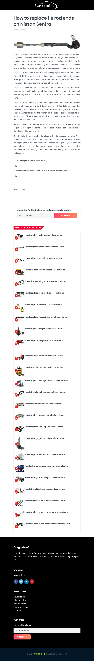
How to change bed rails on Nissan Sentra (43, 258)
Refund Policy (20, 603)
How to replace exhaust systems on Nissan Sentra (47, 512)
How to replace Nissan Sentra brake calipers (44, 415)
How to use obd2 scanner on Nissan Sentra (44, 367)
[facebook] (16, 581)
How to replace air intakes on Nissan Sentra (44, 235)
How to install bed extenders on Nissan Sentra (45, 489)
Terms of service (21, 607)
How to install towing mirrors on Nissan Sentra (45, 281)
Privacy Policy (20, 600)
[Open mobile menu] (15, 5)
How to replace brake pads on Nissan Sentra (44, 292)
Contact (17, 610)
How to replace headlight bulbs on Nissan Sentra (46, 380)
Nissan (16, 30)
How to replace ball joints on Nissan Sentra (43, 328)
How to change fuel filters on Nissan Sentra (44, 355)
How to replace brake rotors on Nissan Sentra (45, 454)
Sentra (23, 30)
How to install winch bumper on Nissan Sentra (45, 392)
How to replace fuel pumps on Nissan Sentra (44, 340)
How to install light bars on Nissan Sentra (43, 403)
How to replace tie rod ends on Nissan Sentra (44, 246)
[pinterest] (32, 581)
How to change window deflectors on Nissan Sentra (47, 523)
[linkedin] (26, 581)
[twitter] (21, 581)
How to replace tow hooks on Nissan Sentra (44, 304)
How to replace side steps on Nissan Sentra (44, 426)
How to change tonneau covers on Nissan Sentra (46, 466)
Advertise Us (19, 596)
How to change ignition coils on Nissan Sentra (45, 438)
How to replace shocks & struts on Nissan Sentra (46, 317)
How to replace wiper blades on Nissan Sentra (45, 500)
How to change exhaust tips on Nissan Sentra (45, 477)
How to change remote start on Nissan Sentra (45, 269)
